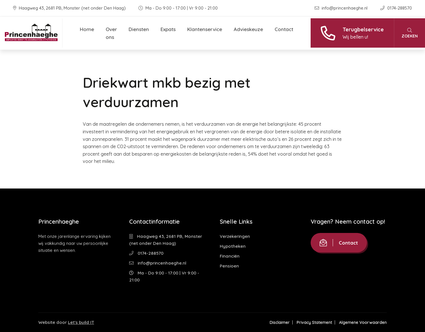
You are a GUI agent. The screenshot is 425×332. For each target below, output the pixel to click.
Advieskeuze (248, 29)
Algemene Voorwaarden (363, 322)
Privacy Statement (314, 322)
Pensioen (229, 266)
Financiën (229, 256)
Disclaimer (280, 322)
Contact (284, 29)
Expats (168, 29)
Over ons (111, 33)
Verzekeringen (235, 236)
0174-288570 (396, 8)
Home (87, 29)
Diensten (139, 29)
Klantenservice (204, 29)
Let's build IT (81, 322)
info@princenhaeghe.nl (342, 8)
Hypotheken (233, 246)
